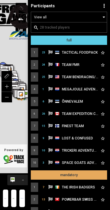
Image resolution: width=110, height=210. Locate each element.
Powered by (13, 156)
